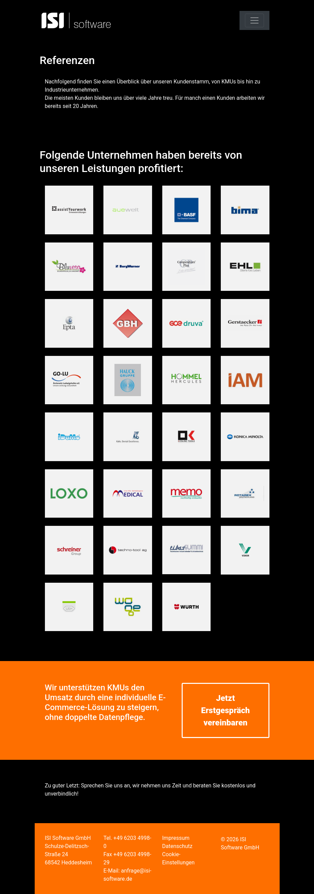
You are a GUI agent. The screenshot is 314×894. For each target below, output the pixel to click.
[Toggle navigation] (254, 20)
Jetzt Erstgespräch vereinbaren (225, 710)
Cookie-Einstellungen (178, 858)
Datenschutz (177, 846)
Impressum (176, 838)
